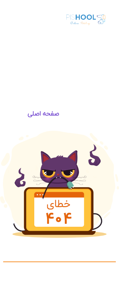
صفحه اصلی (43, 113)
